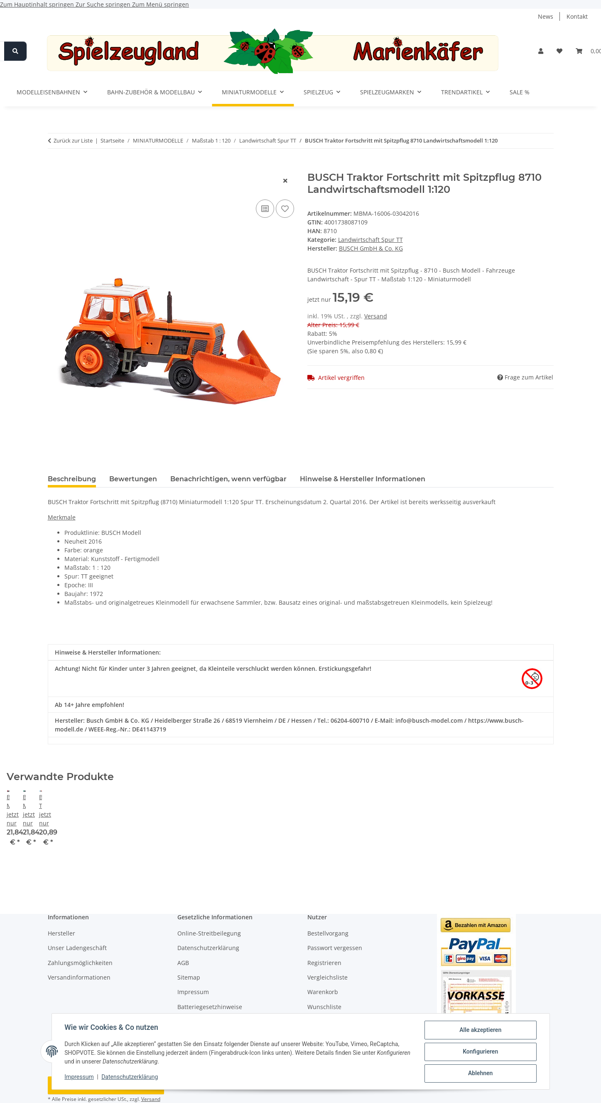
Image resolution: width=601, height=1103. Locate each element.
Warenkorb (322, 992)
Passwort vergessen (334, 948)
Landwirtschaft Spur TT (370, 240)
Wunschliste (324, 1007)
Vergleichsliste (327, 977)
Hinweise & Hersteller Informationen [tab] (362, 479)
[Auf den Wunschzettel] (285, 208)
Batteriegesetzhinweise (209, 1007)
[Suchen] (15, 51)
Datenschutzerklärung (130, 1077)
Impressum (79, 1077)
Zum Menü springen (160, 4)
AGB (183, 963)
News (545, 16)
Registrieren (324, 963)
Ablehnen (480, 1073)
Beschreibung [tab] (72, 479)
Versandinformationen (79, 977)
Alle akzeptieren (480, 1030)
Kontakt (577, 16)
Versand (375, 316)
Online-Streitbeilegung (209, 933)
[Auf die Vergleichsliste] (265, 208)
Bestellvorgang (327, 933)
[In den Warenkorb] (54, 167)
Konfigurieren (480, 1052)
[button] (541, 51)
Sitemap (188, 977)
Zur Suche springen (104, 4)
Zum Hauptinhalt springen (38, 4)
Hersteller (61, 933)
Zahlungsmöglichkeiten (80, 963)
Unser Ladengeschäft (77, 948)
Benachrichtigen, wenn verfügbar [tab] (228, 479)
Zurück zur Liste (73, 140)
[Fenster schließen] (285, 181)
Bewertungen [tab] (133, 479)
